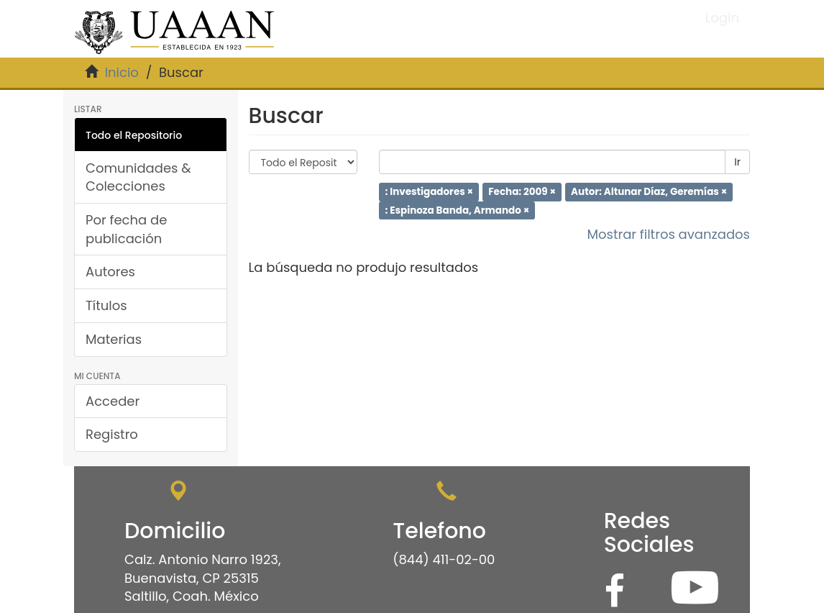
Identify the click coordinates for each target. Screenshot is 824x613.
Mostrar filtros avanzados (668, 234)
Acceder (112, 401)
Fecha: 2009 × (522, 192)
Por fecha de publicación (126, 229)
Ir (737, 162)
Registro (112, 434)
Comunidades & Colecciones (138, 177)
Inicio (122, 72)
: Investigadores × (429, 192)
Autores (110, 272)
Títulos (106, 305)
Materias (114, 339)
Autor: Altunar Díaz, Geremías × (649, 192)
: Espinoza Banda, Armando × (457, 210)
